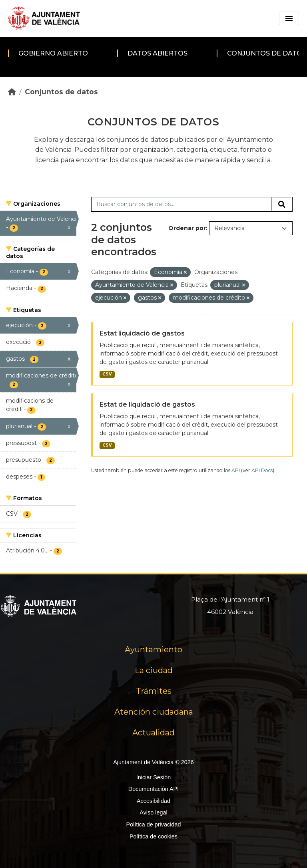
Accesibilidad (153, 801)
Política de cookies (153, 836)
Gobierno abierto (53, 53)
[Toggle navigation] (289, 18)
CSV (107, 374)
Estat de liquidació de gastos (147, 404)
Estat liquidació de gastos (142, 333)
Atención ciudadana (153, 712)
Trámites (153, 691)
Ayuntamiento (153, 649)
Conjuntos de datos (61, 91)
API (235, 470)
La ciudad (154, 670)
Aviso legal (153, 812)
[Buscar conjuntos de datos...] (181, 204)
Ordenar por (187, 228)
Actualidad (153, 732)
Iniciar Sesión (153, 777)
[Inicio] (12, 91)
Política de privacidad (153, 824)
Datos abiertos (157, 53)
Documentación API (153, 789)
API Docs (262, 470)
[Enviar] (281, 204)
